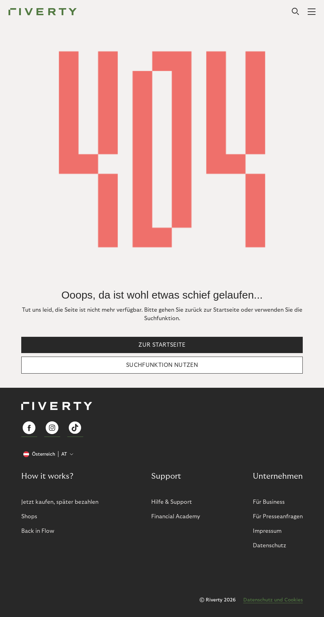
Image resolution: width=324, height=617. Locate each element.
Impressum (267, 531)
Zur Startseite (161, 345)
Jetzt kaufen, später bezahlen (59, 502)
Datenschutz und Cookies (273, 600)
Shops (29, 516)
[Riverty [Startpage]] (42, 12)
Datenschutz (269, 545)
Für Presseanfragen (278, 516)
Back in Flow (37, 531)
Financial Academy (175, 516)
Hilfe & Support (171, 502)
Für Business (269, 502)
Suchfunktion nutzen (162, 365)
